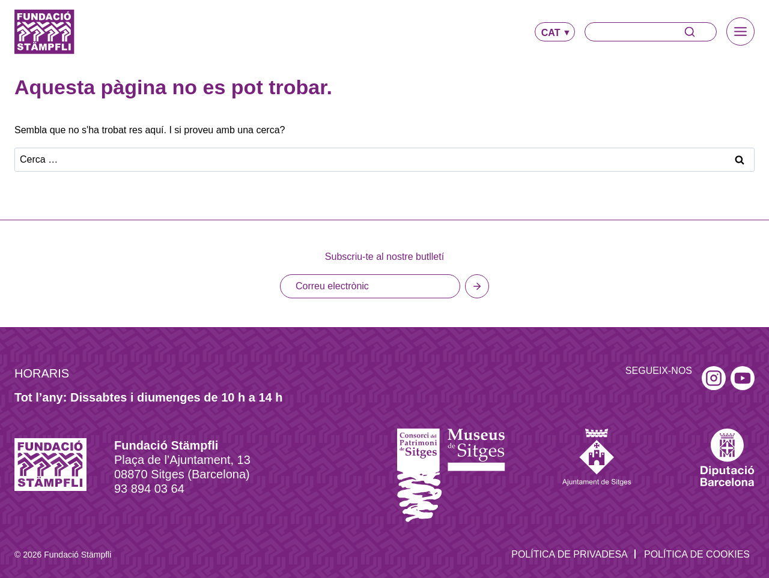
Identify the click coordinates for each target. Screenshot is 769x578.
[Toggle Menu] (740, 31)
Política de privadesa (569, 526)
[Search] (651, 31)
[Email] (370, 258)
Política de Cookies (697, 526)
